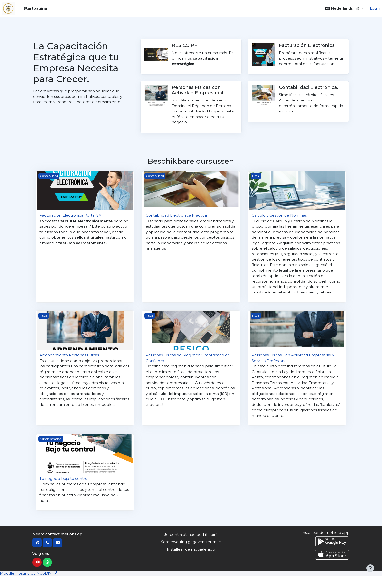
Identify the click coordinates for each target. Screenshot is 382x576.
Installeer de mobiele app (191, 549)
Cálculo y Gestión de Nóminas (279, 215)
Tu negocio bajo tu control (63, 478)
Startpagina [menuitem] (35, 8)
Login (375, 8)
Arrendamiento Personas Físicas (69, 355)
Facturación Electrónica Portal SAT (71, 215)
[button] (344, 8)
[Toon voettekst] (370, 568)
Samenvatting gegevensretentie (191, 541)
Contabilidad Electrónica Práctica (176, 215)
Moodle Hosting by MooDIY (29, 573)
